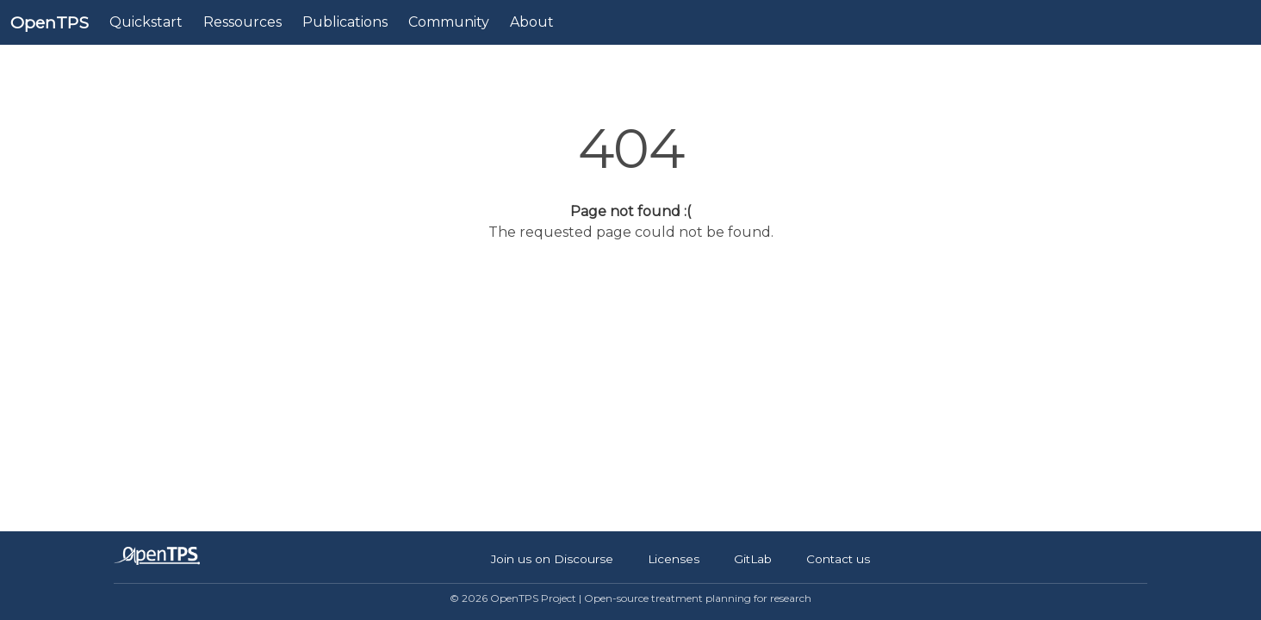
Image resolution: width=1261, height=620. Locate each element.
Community (448, 22)
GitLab (753, 559)
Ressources (242, 22)
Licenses (673, 559)
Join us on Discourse (552, 559)
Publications (345, 22)
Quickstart (146, 22)
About (532, 22)
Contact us (838, 559)
